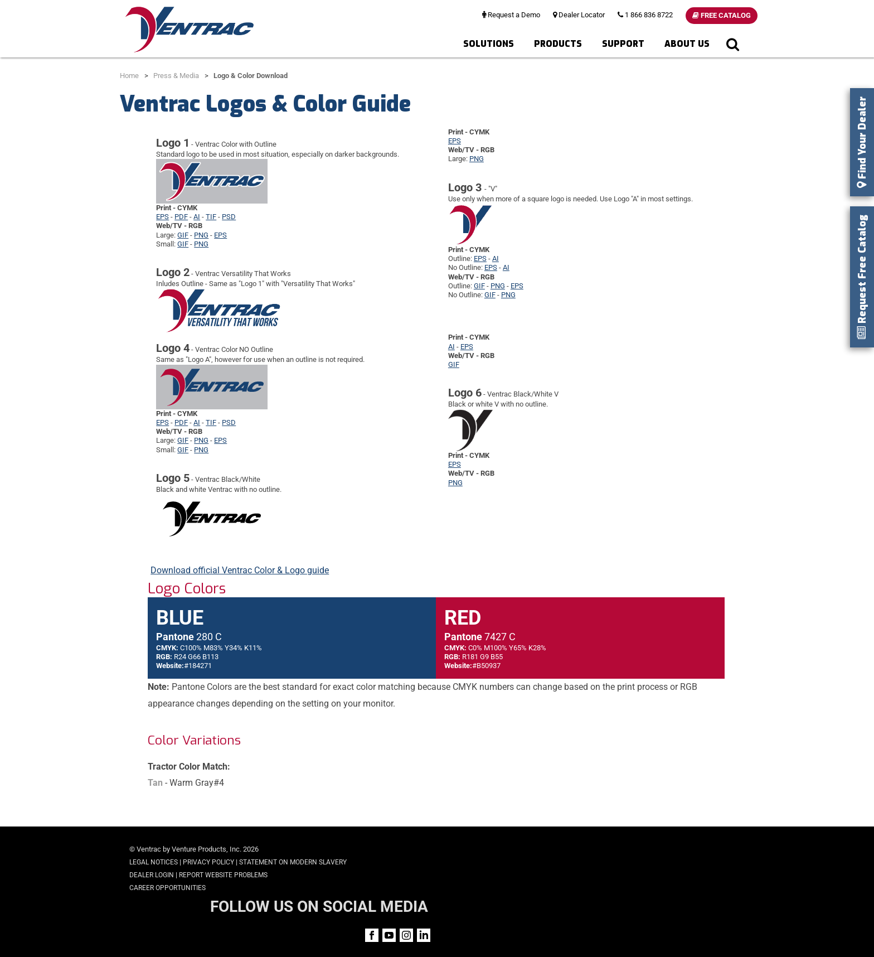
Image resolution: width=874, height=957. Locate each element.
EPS (162, 216)
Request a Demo (511, 15)
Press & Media (176, 75)
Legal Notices (153, 862)
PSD (229, 216)
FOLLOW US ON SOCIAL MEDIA (660, 850)
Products (558, 44)
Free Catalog (721, 15)
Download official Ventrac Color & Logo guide (239, 570)
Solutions (488, 44)
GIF (182, 235)
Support (623, 44)
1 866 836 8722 (645, 15)
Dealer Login (151, 875)
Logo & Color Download (250, 75)
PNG (201, 235)
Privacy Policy (208, 862)
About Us (687, 44)
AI (196, 216)
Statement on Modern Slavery (293, 862)
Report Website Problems (223, 875)
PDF (181, 216)
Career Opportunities (167, 888)
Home (129, 75)
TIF (211, 216)
